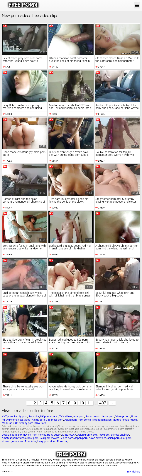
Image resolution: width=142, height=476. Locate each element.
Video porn (67, 438)
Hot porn (126, 438)
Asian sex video (97, 438)
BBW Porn (40, 423)
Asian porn (70, 419)
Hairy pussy (54, 434)
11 (89, 403)
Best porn (32, 438)
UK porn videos (49, 416)
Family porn (20, 416)
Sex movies (24, 434)
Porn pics (33, 416)
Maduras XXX (10, 423)
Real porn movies (50, 438)
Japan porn (81, 438)
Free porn (104, 434)
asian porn (113, 438)
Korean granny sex (13, 441)
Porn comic (84, 419)
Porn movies (39, 434)
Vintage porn (122, 416)
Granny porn (26, 423)
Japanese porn (54, 419)
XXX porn (7, 416)
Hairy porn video (46, 441)
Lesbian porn (9, 434)
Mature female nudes (125, 419)
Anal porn (78, 416)
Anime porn (38, 419)
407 (102, 403)
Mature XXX (69, 434)
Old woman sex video (18, 419)
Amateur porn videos (14, 438)
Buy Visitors (133, 471)
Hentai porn (107, 416)
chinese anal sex (120, 434)
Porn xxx (62, 441)
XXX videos (65, 416)
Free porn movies (101, 419)
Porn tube (30, 441)
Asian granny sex (87, 434)
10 (82, 403)
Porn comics (92, 416)
